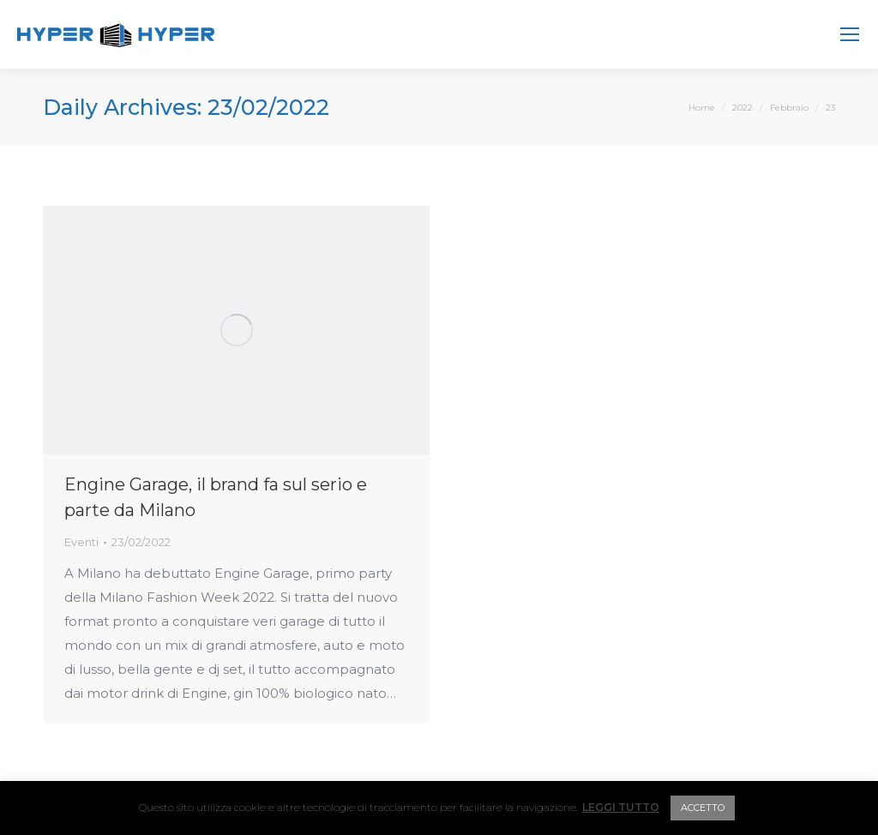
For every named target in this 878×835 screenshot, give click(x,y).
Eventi (81, 542)
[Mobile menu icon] (850, 34)
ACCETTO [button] (703, 808)
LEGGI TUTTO (620, 807)
